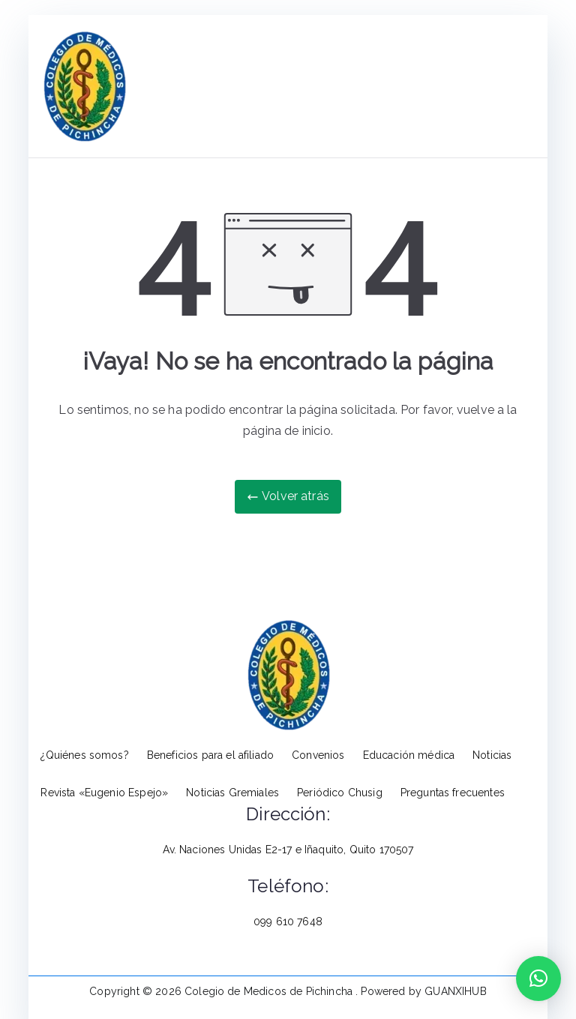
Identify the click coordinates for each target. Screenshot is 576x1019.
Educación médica (409, 755)
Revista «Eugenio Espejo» (104, 793)
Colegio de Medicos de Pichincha (270, 991)
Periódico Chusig (339, 793)
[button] (538, 978)
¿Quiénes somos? (84, 755)
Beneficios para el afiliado (210, 755)
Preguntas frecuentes (452, 793)
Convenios (318, 755)
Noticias (492, 755)
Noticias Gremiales (232, 793)
